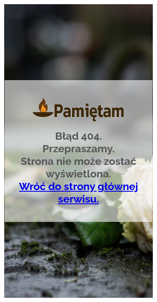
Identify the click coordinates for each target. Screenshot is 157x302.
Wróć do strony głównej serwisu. (78, 192)
